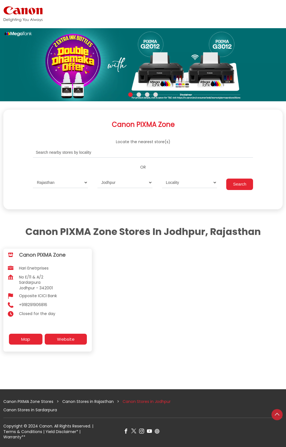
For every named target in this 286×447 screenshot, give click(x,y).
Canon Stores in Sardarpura (30, 409)
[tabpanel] (143, 64)
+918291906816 (33, 304)
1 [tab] (130, 94)
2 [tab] (139, 94)
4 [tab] (155, 94)
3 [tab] (147, 94)
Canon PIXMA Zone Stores (28, 401)
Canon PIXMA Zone (42, 254)
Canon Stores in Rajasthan (88, 401)
